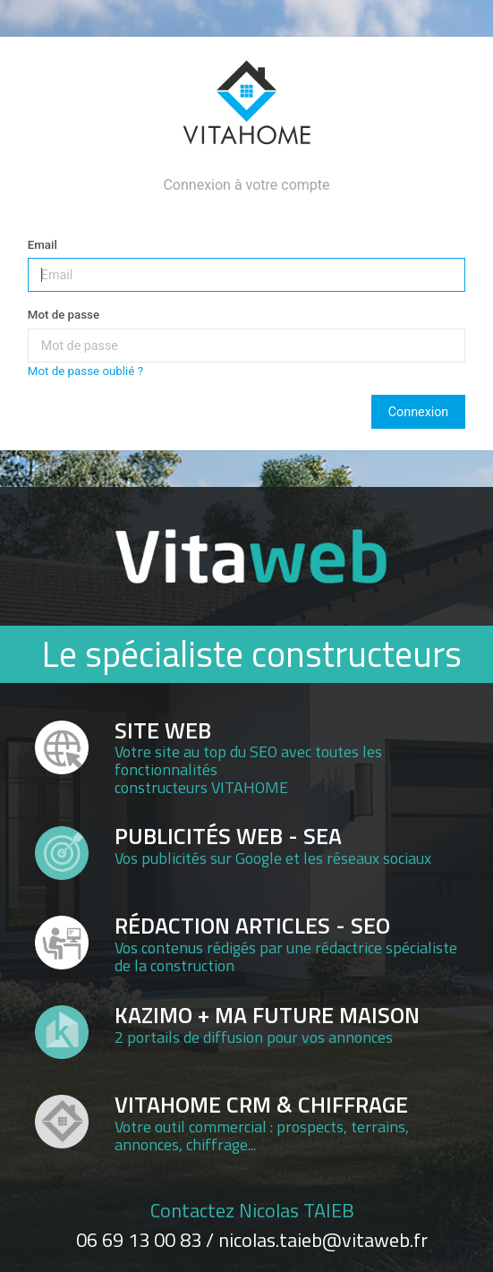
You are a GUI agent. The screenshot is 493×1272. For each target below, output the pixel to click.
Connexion (418, 412)
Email (42, 245)
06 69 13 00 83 (138, 1240)
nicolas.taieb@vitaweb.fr (323, 1240)
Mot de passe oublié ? (85, 371)
